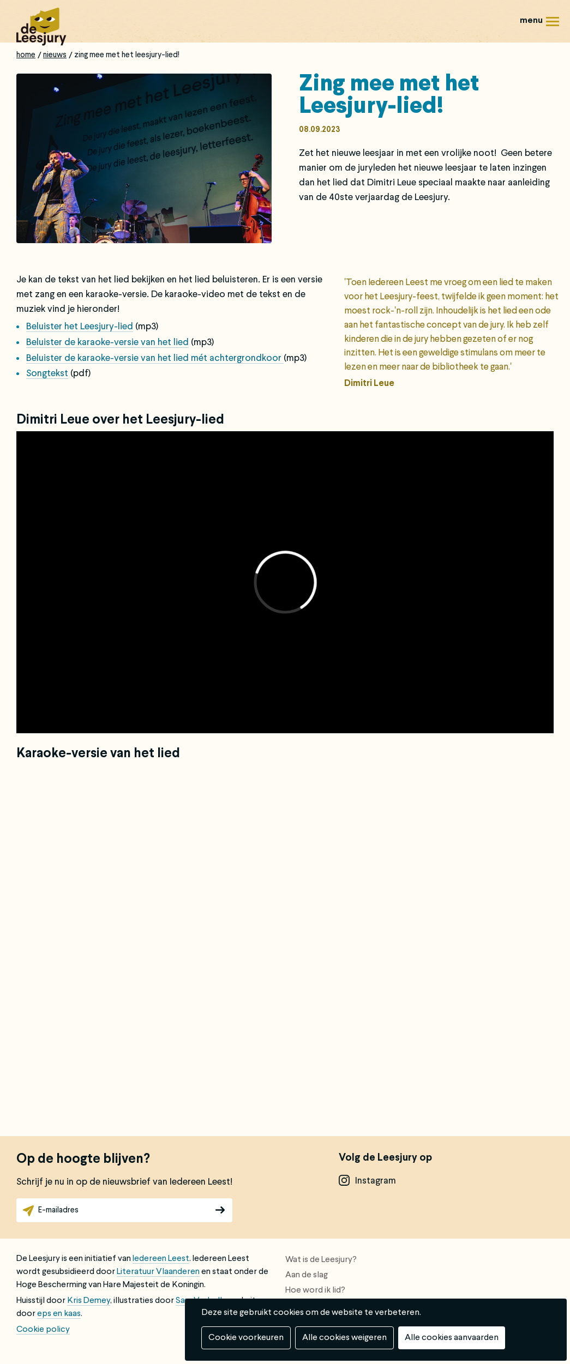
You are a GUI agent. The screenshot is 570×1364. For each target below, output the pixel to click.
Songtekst (47, 373)
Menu (552, 25)
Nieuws (55, 55)
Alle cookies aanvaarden (452, 1337)
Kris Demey (88, 1300)
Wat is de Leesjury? (321, 1260)
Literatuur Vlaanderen (158, 1272)
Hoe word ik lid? (315, 1290)
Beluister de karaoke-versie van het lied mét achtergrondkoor (155, 358)
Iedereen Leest (161, 1258)
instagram (375, 1181)
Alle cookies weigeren (344, 1337)
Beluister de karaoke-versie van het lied (107, 342)
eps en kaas (59, 1313)
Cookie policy (43, 1329)
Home (25, 55)
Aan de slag (306, 1275)
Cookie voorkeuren (246, 1337)
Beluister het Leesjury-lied (79, 326)
